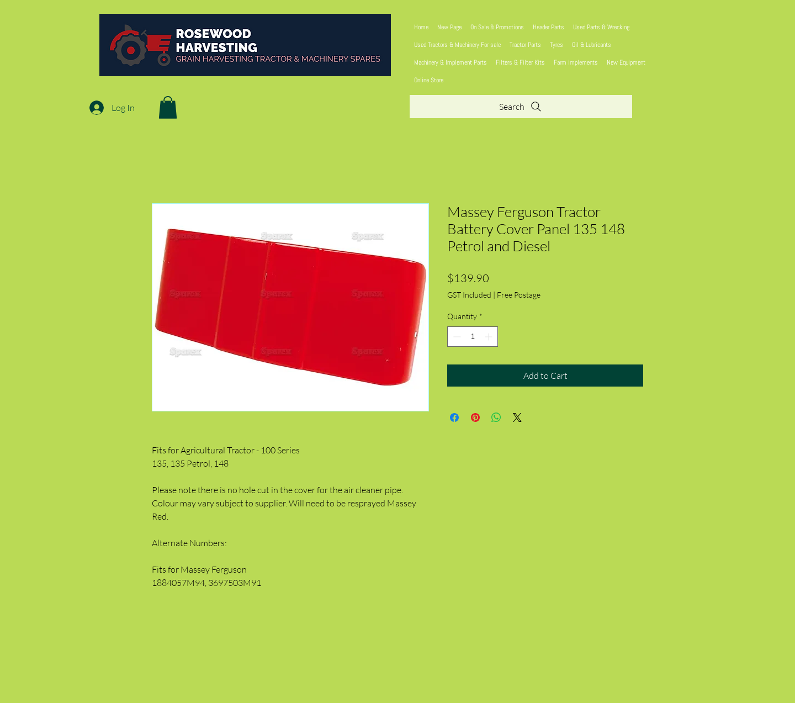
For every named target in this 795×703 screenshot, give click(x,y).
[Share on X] (517, 417)
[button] (167, 107)
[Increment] (489, 336)
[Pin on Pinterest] (475, 417)
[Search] (521, 106)
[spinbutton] (473, 336)
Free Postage (518, 294)
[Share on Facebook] (454, 417)
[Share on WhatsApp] (496, 417)
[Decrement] (456, 336)
